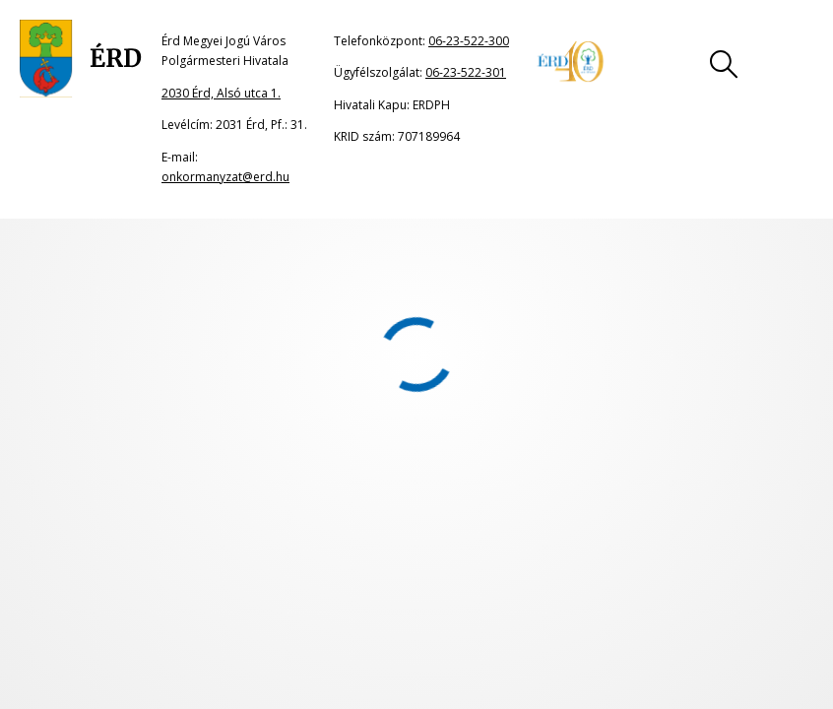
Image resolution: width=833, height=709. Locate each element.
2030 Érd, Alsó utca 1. (221, 93)
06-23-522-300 (468, 40)
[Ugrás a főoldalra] (81, 59)
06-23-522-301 (465, 72)
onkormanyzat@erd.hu (225, 176)
